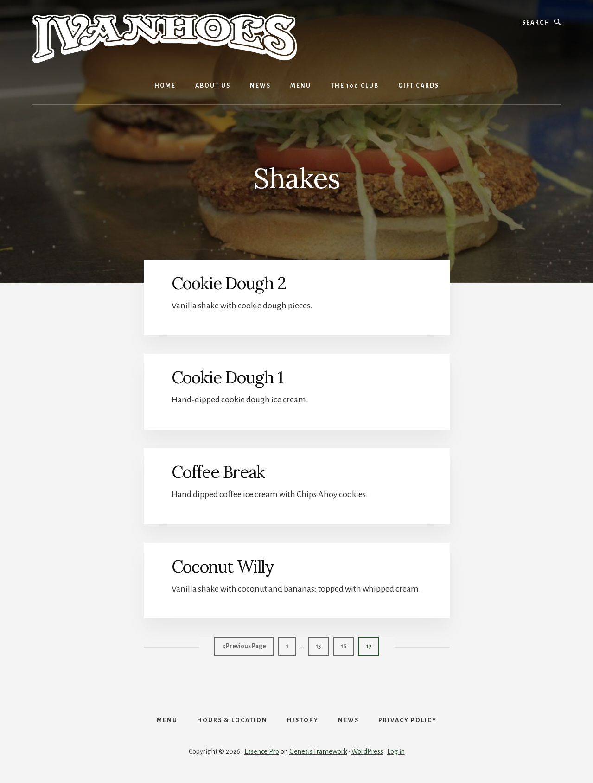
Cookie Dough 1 (227, 377)
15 (322, 645)
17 (372, 645)
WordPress (367, 751)
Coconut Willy (223, 566)
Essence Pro (261, 751)
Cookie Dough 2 (229, 283)
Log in (396, 751)
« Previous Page (244, 648)
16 (347, 645)
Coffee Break (218, 472)
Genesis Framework (318, 751)
